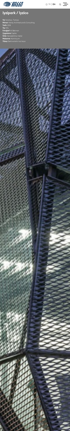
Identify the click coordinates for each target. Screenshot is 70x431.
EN (54, 4)
